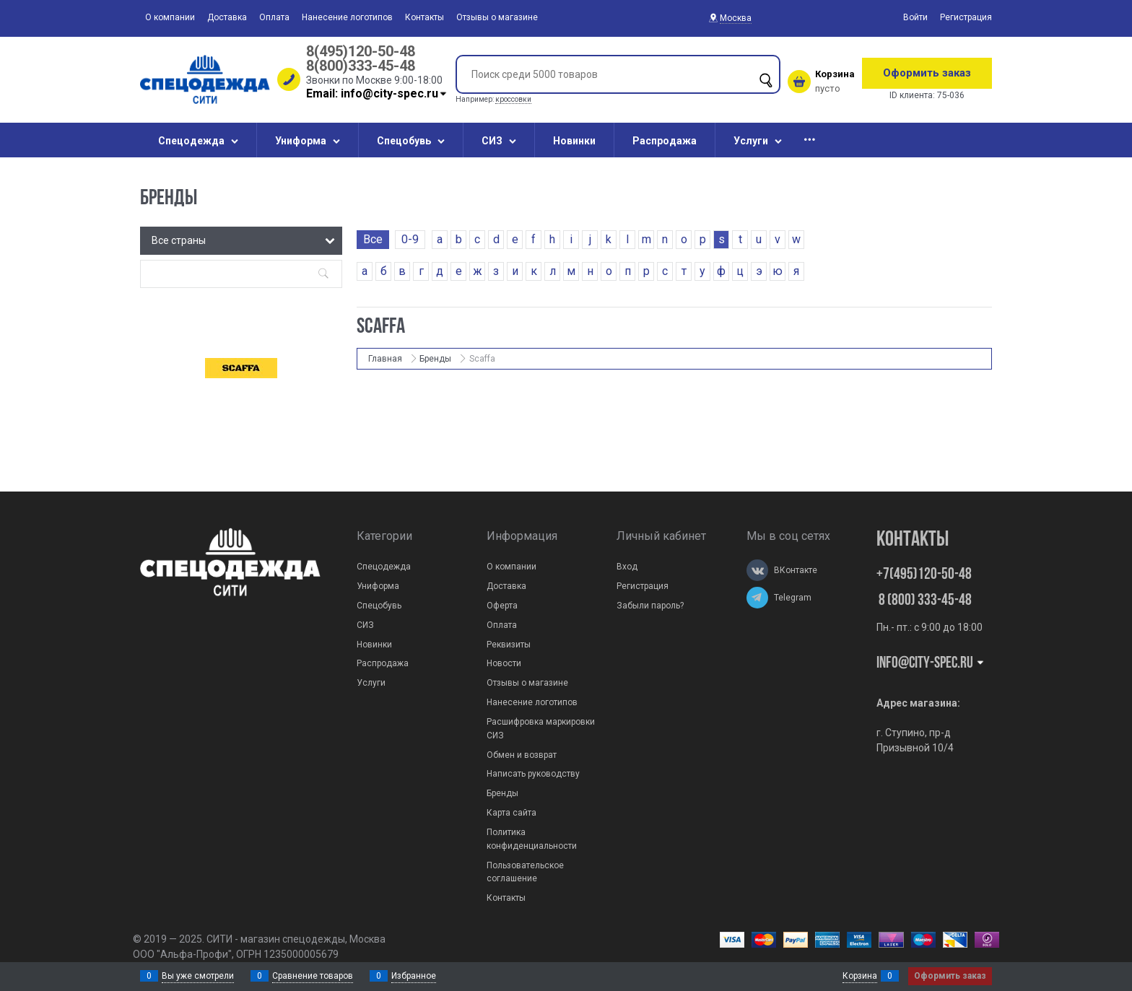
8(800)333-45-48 (360, 65)
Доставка (227, 17)
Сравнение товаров (312, 976)
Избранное (413, 976)
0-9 (410, 239)
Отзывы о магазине (497, 17)
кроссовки (513, 99)
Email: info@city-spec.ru (377, 93)
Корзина (860, 976)
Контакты (424, 17)
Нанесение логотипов (347, 17)
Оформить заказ (927, 72)
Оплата (274, 17)
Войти (915, 17)
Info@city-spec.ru (930, 663)
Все (373, 239)
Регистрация (966, 17)
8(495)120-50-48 (360, 51)
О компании (170, 17)
